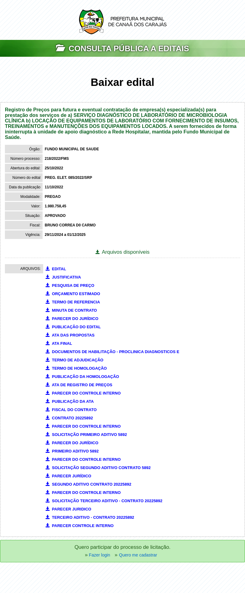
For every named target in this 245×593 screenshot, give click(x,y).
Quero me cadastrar (138, 555)
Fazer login (99, 555)
